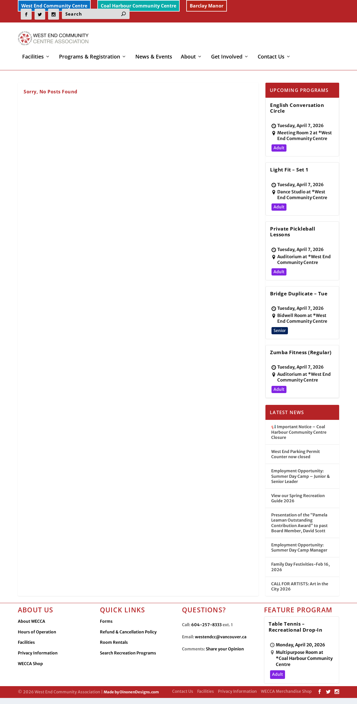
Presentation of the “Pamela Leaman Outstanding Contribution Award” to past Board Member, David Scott (299, 526)
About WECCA (31, 624)
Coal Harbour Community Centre (138, 6)
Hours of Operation (37, 634)
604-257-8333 (206, 628)
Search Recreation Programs (128, 655)
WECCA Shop (30, 666)
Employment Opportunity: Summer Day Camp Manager (299, 551)
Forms (106, 624)
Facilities (33, 53)
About (188, 53)
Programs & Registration (89, 53)
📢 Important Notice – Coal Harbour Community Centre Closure (298, 435)
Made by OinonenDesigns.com (131, 694)
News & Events (153, 53)
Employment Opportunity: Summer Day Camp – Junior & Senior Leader (300, 479)
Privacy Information (38, 655)
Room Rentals (114, 645)
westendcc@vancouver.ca (220, 640)
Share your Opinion (225, 652)
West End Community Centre (54, 6)
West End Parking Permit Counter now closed (295, 457)
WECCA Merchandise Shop (286, 694)
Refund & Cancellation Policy (128, 634)
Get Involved (226, 53)
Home (16, 70)
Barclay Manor (206, 6)
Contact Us (271, 53)
